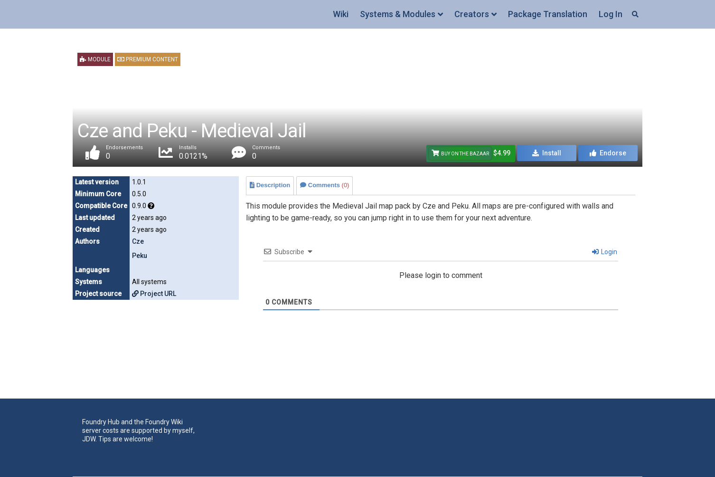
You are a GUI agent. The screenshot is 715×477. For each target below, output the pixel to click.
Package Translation (547, 14)
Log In (610, 14)
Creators (471, 14)
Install (546, 153)
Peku (139, 255)
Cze (138, 241)
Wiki (340, 14)
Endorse (608, 153)
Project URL (154, 293)
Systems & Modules (397, 14)
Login (604, 252)
